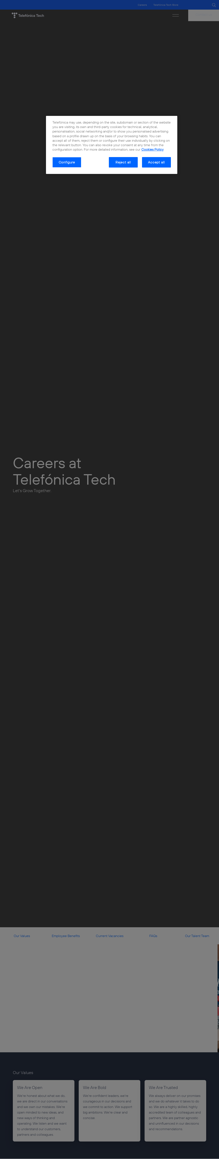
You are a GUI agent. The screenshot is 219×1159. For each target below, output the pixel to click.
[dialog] (111, 145)
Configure (67, 162)
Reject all (123, 162)
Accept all (156, 162)
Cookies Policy (152, 149)
